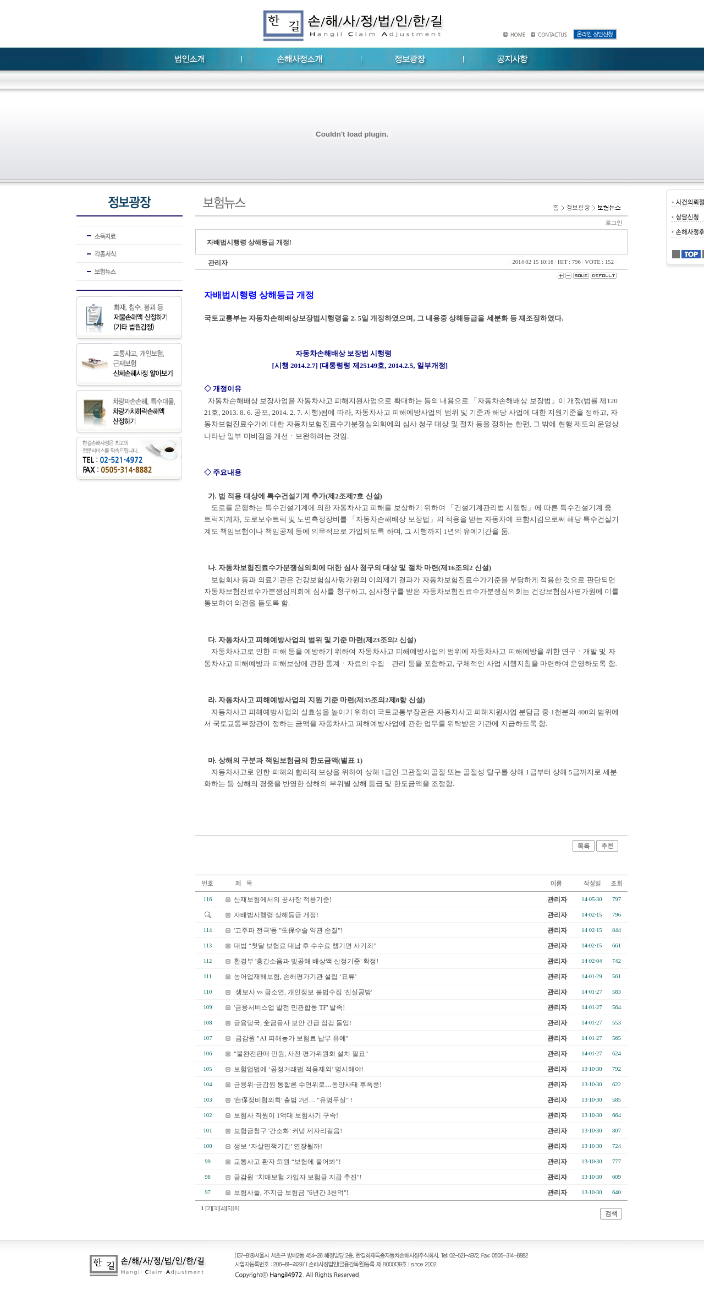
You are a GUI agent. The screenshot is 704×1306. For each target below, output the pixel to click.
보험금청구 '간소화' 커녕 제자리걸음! (288, 1131)
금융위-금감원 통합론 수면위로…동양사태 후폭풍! (308, 1084)
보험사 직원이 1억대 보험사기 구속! (286, 1115)
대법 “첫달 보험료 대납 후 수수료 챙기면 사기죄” (305, 946)
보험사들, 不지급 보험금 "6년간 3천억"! (291, 1192)
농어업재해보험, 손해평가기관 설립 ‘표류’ (295, 976)
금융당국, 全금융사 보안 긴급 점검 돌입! (292, 1023)
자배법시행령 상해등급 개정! (276, 915)
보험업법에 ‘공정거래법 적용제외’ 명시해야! (299, 1069)
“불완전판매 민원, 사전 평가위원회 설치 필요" (301, 1054)
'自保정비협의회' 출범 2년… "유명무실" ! (293, 1100)
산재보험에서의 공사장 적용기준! (283, 899)
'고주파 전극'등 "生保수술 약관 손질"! (288, 930)
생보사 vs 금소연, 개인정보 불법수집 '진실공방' (303, 992)
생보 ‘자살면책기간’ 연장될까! (278, 1146)
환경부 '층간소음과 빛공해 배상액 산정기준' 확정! (306, 961)
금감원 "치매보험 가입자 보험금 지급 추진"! (298, 1177)
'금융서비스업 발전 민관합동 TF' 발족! (289, 1007)
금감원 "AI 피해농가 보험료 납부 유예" (291, 1038)
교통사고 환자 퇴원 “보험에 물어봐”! (287, 1162)
